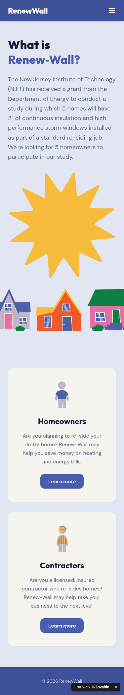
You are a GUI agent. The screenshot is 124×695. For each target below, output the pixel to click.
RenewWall (28, 11)
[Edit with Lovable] (92, 687)
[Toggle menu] (112, 11)
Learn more (62, 481)
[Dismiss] (116, 687)
